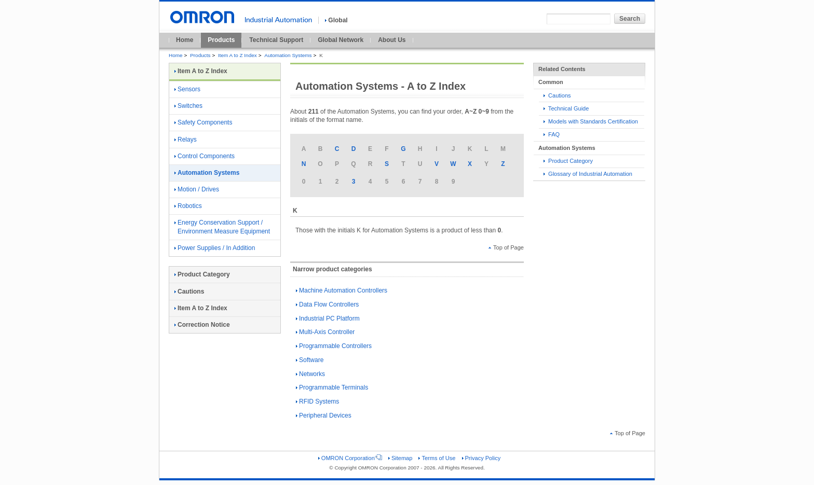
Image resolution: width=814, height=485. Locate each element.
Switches (188, 105)
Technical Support (276, 40)
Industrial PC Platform (328, 318)
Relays (185, 139)
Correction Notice (202, 324)
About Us (391, 40)
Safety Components (203, 122)
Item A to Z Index (237, 55)
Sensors (187, 89)
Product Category (568, 161)
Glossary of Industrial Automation (588, 174)
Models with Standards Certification (591, 121)
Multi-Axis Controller (325, 332)
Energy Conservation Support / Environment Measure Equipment (222, 227)
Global (336, 20)
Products (221, 40)
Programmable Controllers (334, 346)
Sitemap (400, 458)
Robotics (188, 206)
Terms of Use (436, 458)
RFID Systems (317, 401)
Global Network (340, 40)
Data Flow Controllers (327, 304)
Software (309, 360)
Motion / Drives (196, 189)
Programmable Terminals (332, 387)
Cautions (557, 95)
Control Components (204, 156)
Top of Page (506, 247)
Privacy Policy (481, 458)
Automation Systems (287, 55)
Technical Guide (566, 108)
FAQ (552, 134)
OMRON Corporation (350, 458)
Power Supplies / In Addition (214, 248)
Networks (310, 374)
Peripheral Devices (323, 415)
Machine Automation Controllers (341, 290)
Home (184, 40)
